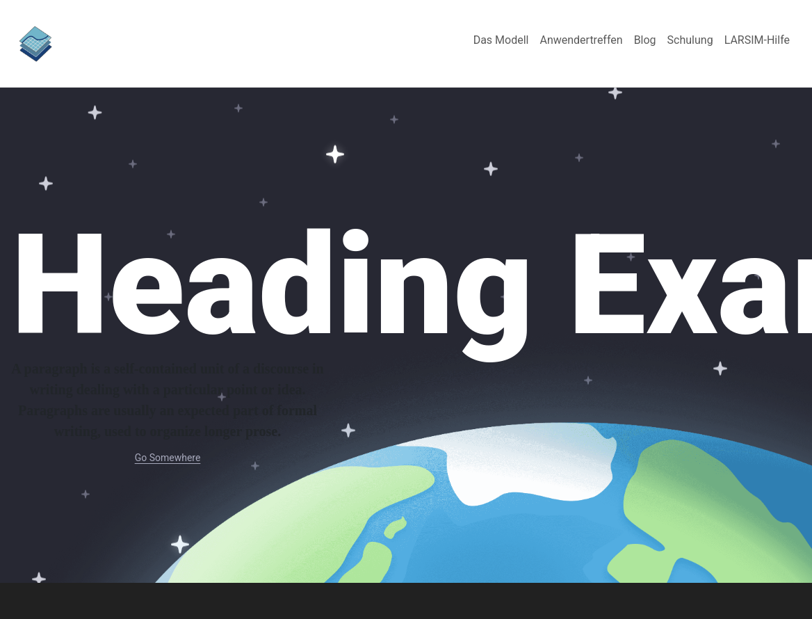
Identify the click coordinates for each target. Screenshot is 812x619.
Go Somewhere (168, 457)
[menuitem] (501, 40)
